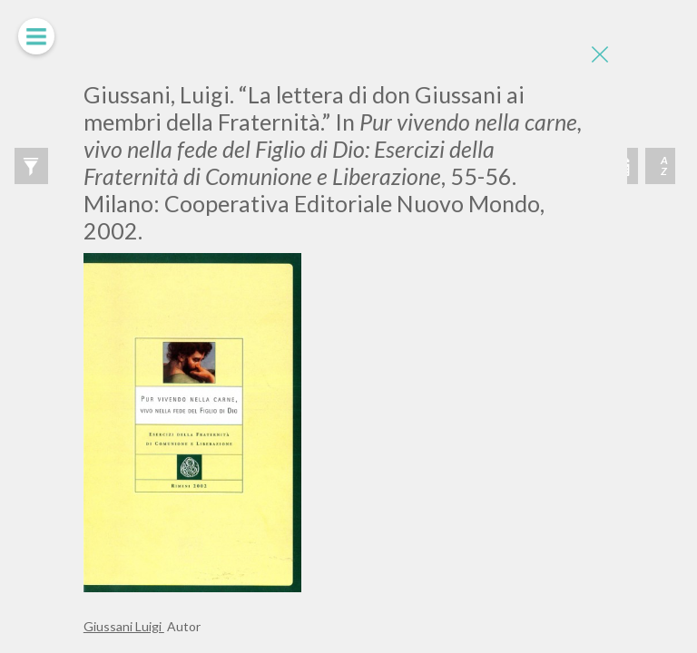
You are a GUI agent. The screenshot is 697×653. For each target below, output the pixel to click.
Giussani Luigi (123, 626)
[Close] (600, 54)
